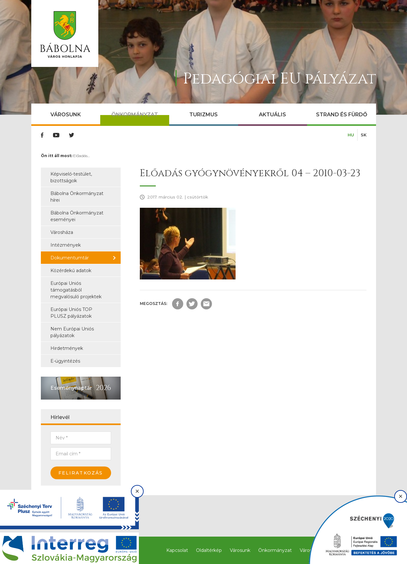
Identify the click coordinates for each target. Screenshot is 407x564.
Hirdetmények (66, 348)
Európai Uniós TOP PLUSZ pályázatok (71, 313)
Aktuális (272, 115)
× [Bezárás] (137, 491)
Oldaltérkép (209, 550)
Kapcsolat (177, 550)
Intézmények (65, 245)
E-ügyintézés (65, 361)
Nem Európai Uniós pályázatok (72, 332)
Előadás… (81, 155)
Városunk (65, 115)
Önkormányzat (134, 115)
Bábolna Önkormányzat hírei (76, 197)
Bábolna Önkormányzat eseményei (76, 216)
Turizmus (203, 115)
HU (351, 134)
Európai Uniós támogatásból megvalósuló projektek (76, 290)
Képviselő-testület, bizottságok (71, 177)
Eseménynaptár (71, 388)
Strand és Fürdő (341, 115)
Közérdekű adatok (70, 270)
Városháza (61, 232)
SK (363, 134)
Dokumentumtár (69, 258)
